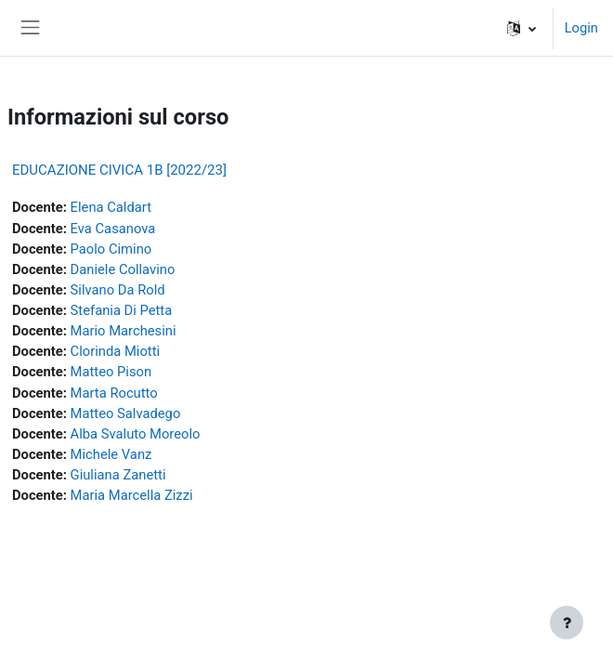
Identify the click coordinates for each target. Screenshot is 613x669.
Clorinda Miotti (115, 351)
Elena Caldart (111, 207)
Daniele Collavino (123, 269)
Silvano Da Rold (118, 290)
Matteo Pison (111, 371)
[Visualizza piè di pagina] (566, 622)
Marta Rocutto (114, 393)
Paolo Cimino (111, 249)
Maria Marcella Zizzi (132, 495)
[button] (521, 28)
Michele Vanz (111, 454)
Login (581, 28)
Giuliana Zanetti (118, 474)
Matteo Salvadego (126, 413)
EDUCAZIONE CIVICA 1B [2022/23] (119, 170)
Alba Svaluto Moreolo (136, 434)
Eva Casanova (113, 228)
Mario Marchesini (123, 330)
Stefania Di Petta (122, 310)
